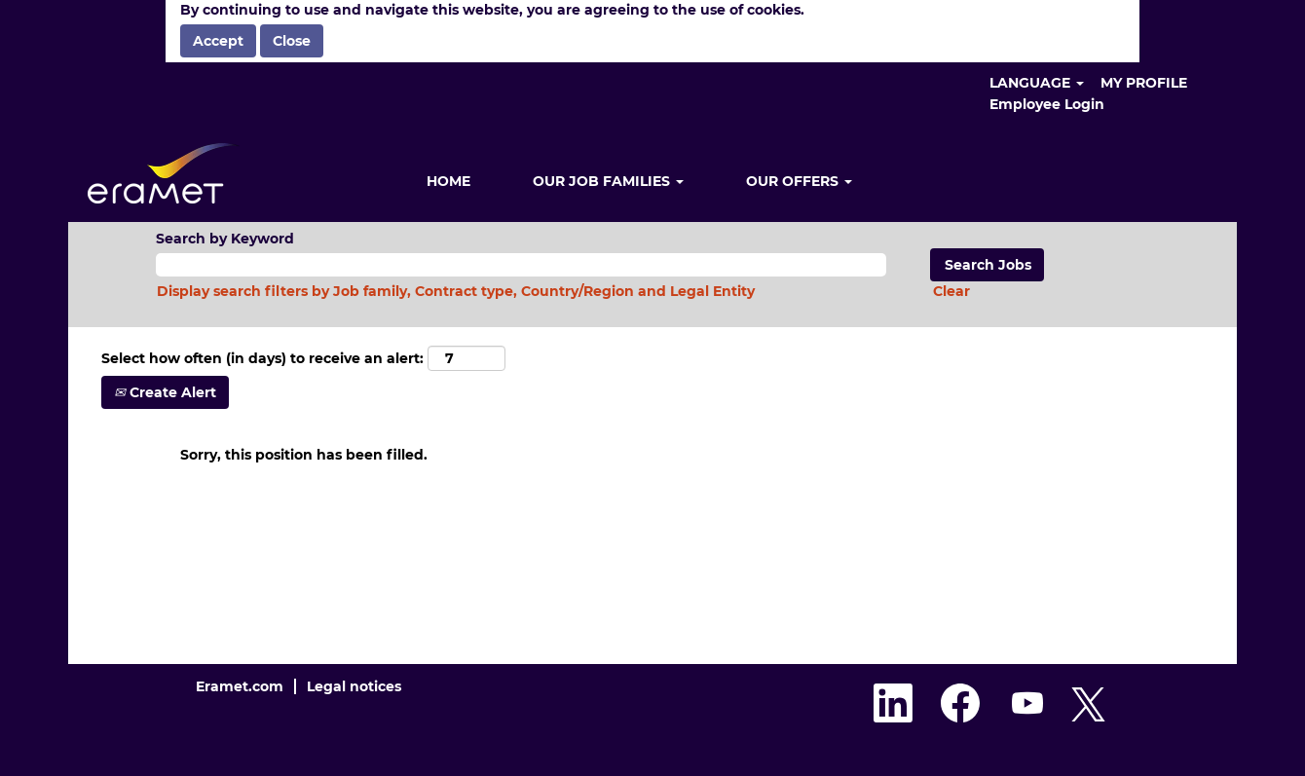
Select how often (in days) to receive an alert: (262, 358)
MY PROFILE (1143, 83)
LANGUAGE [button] (1036, 83)
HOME (448, 181)
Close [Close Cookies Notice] (292, 41)
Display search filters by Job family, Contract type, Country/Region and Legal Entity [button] (456, 291)
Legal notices (354, 686)
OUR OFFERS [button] (799, 181)
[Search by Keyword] (521, 265)
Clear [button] (951, 291)
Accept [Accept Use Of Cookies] (218, 41)
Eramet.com (239, 686)
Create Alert (165, 392)
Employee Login (1046, 104)
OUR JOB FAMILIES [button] (608, 181)
